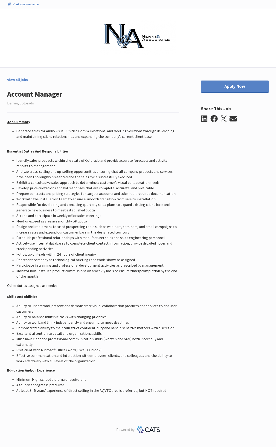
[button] (205, 119)
